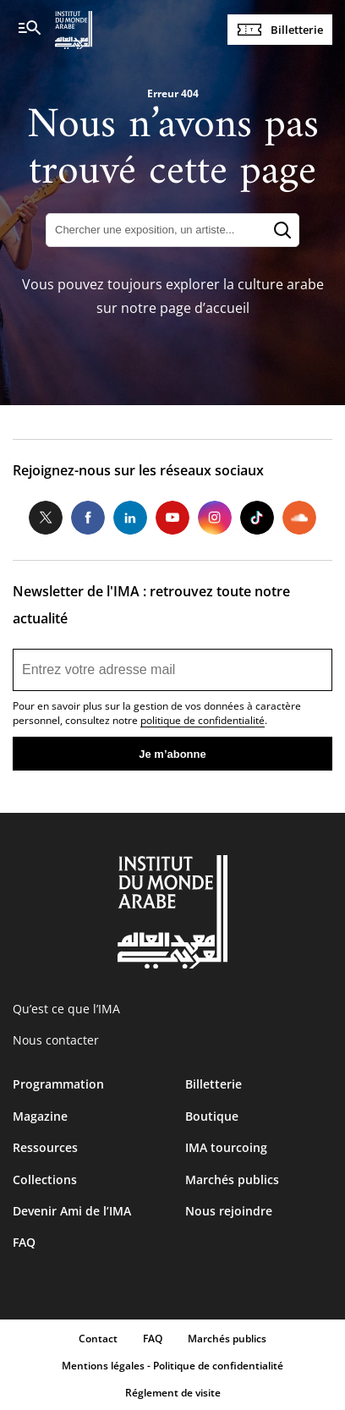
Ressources (45, 1147)
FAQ (24, 1242)
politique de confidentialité (202, 720)
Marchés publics (232, 1179)
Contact (98, 1338)
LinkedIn (130, 518)
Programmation (58, 1084)
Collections (45, 1179)
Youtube (172, 518)
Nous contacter (56, 1040)
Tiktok (257, 518)
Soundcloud (299, 518)
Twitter (46, 518)
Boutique (211, 1116)
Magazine (40, 1116)
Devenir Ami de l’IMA (72, 1211)
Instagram (215, 518)
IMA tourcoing (226, 1147)
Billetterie (297, 29)
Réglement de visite (173, 1392)
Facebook (88, 518)
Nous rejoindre (228, 1211)
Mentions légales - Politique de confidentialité (172, 1365)
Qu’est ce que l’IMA (66, 1009)
